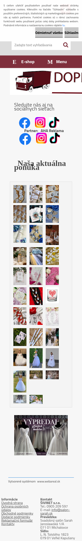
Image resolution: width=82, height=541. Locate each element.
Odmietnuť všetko (49, 32)
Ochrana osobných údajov (14, 508)
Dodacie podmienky (15, 516)
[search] (66, 45)
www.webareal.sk (48, 481)
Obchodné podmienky (17, 513)
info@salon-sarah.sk (55, 511)
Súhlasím (72, 32)
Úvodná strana (12, 502)
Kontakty (8, 523)
